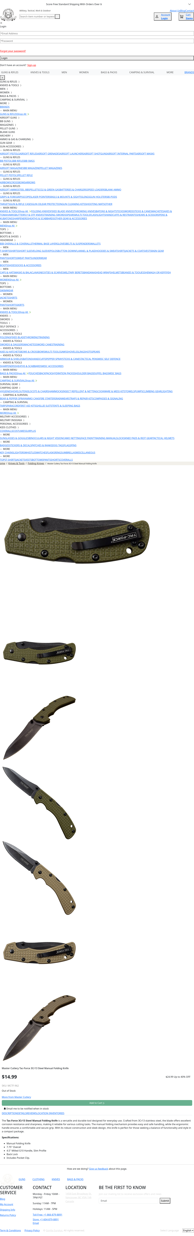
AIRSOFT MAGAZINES (12, 168)
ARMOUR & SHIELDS (11, 359)
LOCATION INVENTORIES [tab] (50, 1113)
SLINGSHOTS (84, 351)
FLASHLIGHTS (98, 215)
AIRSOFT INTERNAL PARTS (121, 153)
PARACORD (13, 405)
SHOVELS (72, 351)
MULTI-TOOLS (82, 215)
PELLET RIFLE (25, 175)
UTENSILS (25, 391)
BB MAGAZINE (32, 168)
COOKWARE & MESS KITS (111, 391)
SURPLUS (31, 431)
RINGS (58, 452)
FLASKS (51, 452)
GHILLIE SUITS (44, 405)
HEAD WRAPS (103, 272)
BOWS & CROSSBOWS (32, 351)
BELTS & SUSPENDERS (78, 243)
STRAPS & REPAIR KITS (80, 398)
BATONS (27, 359)
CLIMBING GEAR (152, 391)
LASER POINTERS (40, 197)
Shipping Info (7, 1209)
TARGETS (5, 204)
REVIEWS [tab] (31, 1113)
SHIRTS (14, 251)
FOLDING (5, 337)
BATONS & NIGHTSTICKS (109, 211)
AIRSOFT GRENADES (48, 153)
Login (97, 58)
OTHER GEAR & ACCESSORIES (70, 218)
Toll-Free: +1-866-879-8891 (47, 1214)
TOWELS (130, 391)
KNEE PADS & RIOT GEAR (139, 438)
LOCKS (121, 438)
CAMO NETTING (72, 438)
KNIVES (56, 1179)
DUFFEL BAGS (101, 373)
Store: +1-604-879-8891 (46, 1219)
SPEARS (70, 215)
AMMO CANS (32, 398)
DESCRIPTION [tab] (9, 1113)
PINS (73, 445)
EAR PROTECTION (52, 204)
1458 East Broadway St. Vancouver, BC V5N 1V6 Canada (78, 1197)
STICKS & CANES (142, 211)
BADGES (4, 445)
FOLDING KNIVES (40, 211)
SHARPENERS (19, 218)
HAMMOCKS (56, 391)
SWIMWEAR (6, 290)
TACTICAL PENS (89, 359)
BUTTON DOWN (67, 251)
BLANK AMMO (113, 189)
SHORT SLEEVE (26, 251)
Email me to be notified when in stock (26, 1108)
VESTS (148, 251)
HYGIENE (5, 391)
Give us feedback (98, 1168)
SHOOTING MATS (95, 204)
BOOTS (4, 265)
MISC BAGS (115, 373)
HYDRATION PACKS (63, 373)
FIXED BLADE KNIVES (62, 211)
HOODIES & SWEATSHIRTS (110, 251)
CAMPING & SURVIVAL (141, 72)
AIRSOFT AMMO (9, 189)
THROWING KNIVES (85, 211)
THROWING (31, 337)
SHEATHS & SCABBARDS (40, 218)
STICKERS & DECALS (20, 445)
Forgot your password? (13, 51)
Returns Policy (8, 1215)
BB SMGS (29, 161)
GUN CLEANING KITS (73, 204)
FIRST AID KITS (27, 405)
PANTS (3, 258)
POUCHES (33, 373)
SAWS (63, 351)
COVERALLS (6, 431)
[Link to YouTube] (124, 1179)
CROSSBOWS (18, 182)
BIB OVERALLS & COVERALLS (16, 243)
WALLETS (95, 243)
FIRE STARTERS (47, 398)
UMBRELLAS (69, 452)
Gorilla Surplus (54, 1230)
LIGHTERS (19, 452)
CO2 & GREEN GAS (49, 189)
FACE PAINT (87, 438)
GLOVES (61, 243)
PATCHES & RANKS (42, 445)
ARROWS (30, 182)
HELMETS (116, 272)
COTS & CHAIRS (40, 391)
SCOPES (27, 197)
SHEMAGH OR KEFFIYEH (157, 272)
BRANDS (189, 72)
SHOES (12, 265)
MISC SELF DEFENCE (109, 359)
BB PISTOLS (6, 161)
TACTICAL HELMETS (163, 438)
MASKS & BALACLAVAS (27, 272)
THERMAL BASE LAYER (44, 243)
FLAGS (67, 445)
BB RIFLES (18, 161)
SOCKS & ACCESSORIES (28, 265)
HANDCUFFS (39, 359)
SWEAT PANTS (24, 258)
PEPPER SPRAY (54, 359)
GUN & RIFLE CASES (21, 204)
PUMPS (139, 391)
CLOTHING (38, 1179)
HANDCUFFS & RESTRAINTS (121, 215)
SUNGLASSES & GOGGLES (14, 438)
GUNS (22, 1179)
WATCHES (41, 452)
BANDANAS (89, 272)
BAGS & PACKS (109, 72)
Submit (165, 1200)
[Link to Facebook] (131, 1179)
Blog (2, 1199)
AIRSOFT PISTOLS (10, 153)
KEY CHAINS (7, 452)
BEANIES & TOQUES (133, 272)
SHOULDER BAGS (83, 373)
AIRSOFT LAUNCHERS (72, 153)
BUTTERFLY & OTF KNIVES (29, 215)
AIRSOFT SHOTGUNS (95, 153)
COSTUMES (19, 431)
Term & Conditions (10, 1230)
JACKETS (4, 297)
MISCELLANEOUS (85, 452)
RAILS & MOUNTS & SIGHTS (66, 197)
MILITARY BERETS (73, 272)
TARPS (3, 405)
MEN (64, 72)
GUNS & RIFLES (9, 72)
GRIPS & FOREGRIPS (11, 197)
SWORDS (128, 211)
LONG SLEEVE (42, 251)
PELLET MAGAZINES (51, 168)
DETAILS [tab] (22, 1113)
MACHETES (158, 211)
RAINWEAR (62, 398)
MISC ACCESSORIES (53, 366)
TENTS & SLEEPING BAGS (66, 405)
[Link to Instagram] (139, 1179)
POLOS (54, 251)
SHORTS (12, 258)
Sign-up (31, 65)
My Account (6, 1204)
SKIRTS (20, 305)
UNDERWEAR (39, 258)
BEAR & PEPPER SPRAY (12, 398)
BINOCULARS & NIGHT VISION (46, 438)
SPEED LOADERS (96, 189)
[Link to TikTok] (146, 1179)
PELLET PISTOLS (9, 175)
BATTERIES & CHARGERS (73, 189)
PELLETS (34, 189)
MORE (170, 72)
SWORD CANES (44, 344)
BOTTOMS (37, 459)
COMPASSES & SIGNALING (108, 398)
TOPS (3, 459)
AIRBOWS (5, 182)
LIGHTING (167, 391)
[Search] (37, 16)
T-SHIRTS (5, 251)
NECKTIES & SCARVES (52, 272)
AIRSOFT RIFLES (28, 153)
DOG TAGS (58, 445)
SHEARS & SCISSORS (147, 215)
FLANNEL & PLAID (86, 251)
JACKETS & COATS (135, 251)
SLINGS (86, 197)
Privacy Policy (32, 1230)
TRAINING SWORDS (55, 215)
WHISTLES (30, 452)
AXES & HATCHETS (10, 351)
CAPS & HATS (7, 272)
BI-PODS (112, 197)
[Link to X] (154, 1179)
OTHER (108, 204)
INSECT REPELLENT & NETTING (80, 391)
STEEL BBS (24, 189)
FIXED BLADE (18, 337)
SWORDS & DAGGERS (12, 344)
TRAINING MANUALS (105, 438)
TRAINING (44, 337)
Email (36, 1223)
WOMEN (84, 72)
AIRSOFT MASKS (145, 153)
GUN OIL (37, 204)
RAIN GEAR (157, 251)
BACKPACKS (46, 373)
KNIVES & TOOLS (39, 72)
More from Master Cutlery (16, 1097)
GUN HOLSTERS (99, 197)
